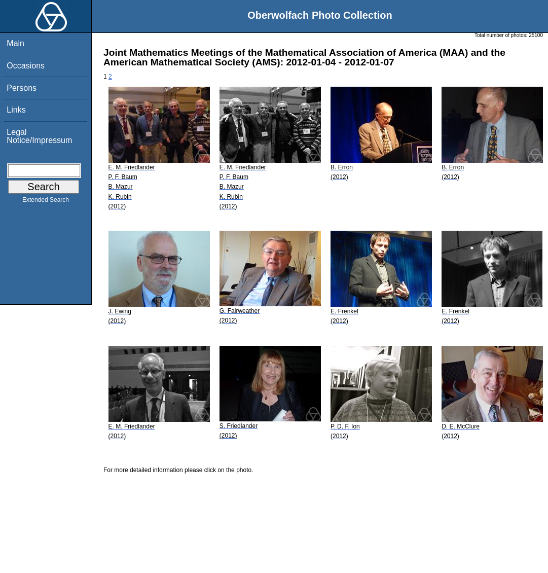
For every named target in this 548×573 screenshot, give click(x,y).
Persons (21, 88)
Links (16, 109)
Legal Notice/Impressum (39, 136)
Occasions (26, 65)
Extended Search (45, 202)
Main (15, 43)
